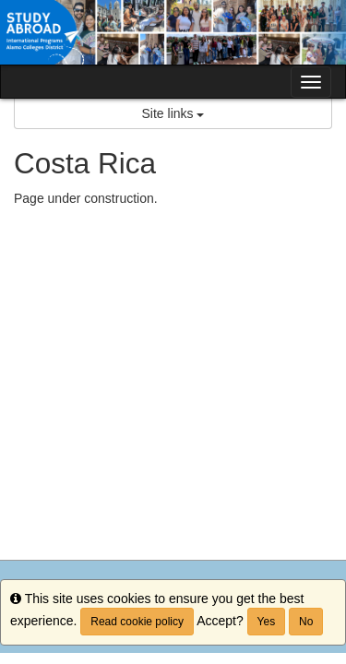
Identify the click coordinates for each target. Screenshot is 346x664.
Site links (173, 113)
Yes (266, 621)
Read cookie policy (137, 621)
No (306, 621)
